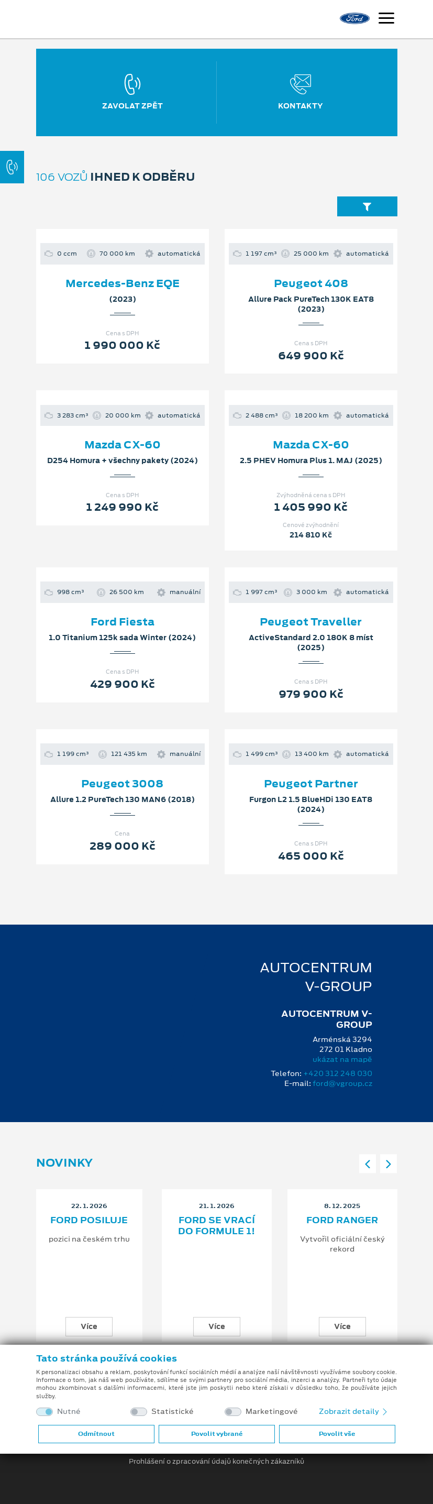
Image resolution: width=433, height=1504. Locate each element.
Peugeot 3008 (122, 783)
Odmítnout (96, 1434)
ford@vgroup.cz (342, 1083)
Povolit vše (337, 1434)
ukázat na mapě (342, 1059)
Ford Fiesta (122, 621)
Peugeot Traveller (311, 621)
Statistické (172, 1412)
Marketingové (272, 1412)
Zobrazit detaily (354, 1411)
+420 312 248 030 (337, 1073)
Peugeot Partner (311, 783)
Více (89, 1326)
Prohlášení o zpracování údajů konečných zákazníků (216, 1461)
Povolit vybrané (216, 1434)
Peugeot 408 (311, 283)
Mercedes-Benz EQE (122, 283)
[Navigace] (386, 19)
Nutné (69, 1412)
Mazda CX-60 (122, 444)
